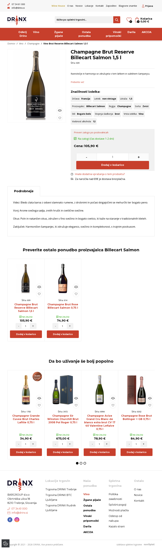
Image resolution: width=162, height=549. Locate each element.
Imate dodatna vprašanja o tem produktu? (98, 174)
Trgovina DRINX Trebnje (61, 489)
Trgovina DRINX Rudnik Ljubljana (60, 508)
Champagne (33, 43)
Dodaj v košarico (112, 164)
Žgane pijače (58, 34)
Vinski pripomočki (113, 34)
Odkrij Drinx (22, 34)
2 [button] (81, 463)
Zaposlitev (111, 5)
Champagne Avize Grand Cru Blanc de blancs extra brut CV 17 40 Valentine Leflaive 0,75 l (99, 422)
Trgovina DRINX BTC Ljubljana (58, 497)
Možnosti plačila (119, 510)
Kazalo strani (117, 526)
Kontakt (100, 5)
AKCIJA (146, 32)
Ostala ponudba (84, 34)
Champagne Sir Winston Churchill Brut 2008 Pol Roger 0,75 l (62, 419)
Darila (131, 32)
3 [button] (85, 463)
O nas (70, 5)
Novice (79, 5)
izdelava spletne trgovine (129, 544)
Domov (11, 43)
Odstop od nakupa (115, 518)
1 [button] (77, 463)
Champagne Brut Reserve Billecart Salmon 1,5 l (26, 308)
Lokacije (89, 5)
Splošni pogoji (117, 504)
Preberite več (77, 82)
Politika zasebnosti (115, 497)
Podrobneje (24, 191)
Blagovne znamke (128, 5)
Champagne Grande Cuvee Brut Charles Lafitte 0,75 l (26, 419)
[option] (37, 85)
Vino (36, 32)
